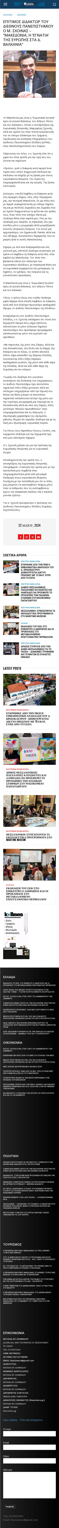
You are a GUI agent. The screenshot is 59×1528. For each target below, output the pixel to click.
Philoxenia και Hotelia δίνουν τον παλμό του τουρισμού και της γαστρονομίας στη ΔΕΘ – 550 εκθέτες (28, 1280)
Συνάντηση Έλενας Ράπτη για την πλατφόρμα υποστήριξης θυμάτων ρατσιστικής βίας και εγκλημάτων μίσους (29, 1004)
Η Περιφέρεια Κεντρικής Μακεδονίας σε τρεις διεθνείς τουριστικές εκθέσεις (26, 1252)
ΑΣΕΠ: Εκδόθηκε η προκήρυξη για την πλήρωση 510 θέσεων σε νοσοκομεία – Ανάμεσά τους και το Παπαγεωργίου (28, 1032)
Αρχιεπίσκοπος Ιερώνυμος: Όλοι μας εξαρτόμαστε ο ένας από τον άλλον (28, 1011)
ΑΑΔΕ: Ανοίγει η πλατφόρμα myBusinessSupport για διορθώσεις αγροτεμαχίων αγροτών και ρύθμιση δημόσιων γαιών (29, 1025)
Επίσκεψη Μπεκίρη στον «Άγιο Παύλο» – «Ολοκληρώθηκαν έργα (28, 1198)
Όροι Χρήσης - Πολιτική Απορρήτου (23, 1419)
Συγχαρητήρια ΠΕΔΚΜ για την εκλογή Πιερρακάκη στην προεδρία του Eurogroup (26, 1079)
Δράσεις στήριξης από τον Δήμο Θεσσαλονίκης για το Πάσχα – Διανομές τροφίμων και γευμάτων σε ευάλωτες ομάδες (37, 651)
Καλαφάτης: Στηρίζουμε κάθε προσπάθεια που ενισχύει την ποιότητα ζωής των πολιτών (29, 1176)
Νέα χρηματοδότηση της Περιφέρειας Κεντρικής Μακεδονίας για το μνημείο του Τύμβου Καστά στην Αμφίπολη (26, 1301)
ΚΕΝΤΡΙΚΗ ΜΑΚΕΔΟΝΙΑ (30, 561)
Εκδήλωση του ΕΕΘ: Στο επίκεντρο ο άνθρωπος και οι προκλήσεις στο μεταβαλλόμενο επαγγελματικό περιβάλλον (37, 631)
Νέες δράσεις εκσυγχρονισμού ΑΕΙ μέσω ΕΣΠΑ (22, 1067)
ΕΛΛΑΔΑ (24, 623)
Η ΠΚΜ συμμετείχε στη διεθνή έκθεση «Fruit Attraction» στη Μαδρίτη (28, 1287)
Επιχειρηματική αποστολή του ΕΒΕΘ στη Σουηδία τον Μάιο (28, 1055)
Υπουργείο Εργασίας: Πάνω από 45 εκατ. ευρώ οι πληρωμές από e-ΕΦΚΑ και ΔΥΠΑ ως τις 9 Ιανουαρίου (28, 1072)
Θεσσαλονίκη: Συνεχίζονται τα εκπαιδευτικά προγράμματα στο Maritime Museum (38, 614)
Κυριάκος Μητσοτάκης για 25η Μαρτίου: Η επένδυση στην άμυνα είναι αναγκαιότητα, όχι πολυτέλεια (28, 1163)
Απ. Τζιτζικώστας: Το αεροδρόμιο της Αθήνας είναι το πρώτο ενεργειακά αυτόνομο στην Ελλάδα (27, 1267)
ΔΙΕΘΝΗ (21, 14)
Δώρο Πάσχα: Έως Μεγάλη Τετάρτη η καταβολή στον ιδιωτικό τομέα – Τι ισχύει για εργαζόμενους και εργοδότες (28, 991)
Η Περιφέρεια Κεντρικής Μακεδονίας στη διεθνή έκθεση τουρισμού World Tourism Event (27, 1293)
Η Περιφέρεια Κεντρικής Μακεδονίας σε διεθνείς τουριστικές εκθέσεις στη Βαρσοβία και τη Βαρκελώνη (29, 1273)
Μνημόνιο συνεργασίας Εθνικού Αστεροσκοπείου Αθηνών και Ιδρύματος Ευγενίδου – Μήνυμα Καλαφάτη (28, 1183)
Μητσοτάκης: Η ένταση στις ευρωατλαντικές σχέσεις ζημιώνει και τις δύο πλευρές (26, 1214)
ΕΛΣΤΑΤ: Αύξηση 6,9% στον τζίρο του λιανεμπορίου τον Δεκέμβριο (27, 997)
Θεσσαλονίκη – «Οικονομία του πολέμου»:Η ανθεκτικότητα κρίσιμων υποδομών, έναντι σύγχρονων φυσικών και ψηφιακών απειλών (29, 1206)
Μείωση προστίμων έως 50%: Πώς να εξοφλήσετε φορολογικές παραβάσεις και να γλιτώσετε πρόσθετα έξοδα (29, 1017)
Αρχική (7, 14)
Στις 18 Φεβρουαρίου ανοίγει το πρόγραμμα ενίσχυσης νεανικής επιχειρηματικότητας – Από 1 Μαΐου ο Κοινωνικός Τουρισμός (29, 1259)
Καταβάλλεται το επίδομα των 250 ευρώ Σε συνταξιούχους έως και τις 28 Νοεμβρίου (28, 1094)
